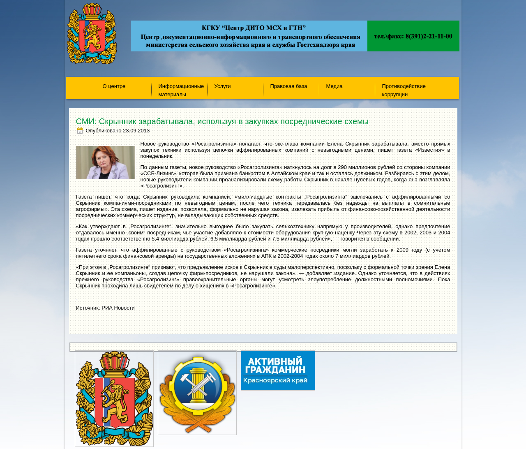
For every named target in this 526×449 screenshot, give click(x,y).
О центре (114, 86)
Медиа (334, 86)
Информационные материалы (181, 90)
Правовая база (288, 86)
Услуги (223, 86)
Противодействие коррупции (404, 90)
